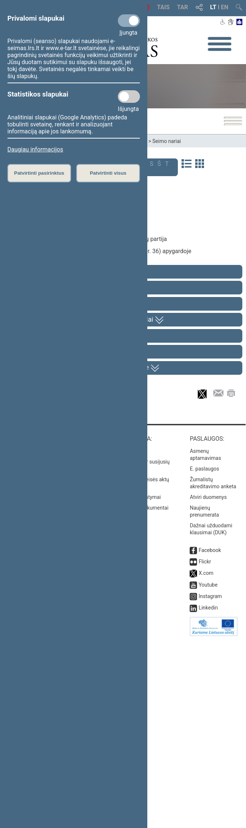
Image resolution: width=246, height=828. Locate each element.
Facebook (209, 738)
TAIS (163, 7)
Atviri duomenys (208, 685)
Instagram (210, 784)
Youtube (207, 773)
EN (224, 7)
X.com (205, 761)
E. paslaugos (204, 657)
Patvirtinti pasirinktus (39, 173)
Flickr (204, 749)
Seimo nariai (166, 141)
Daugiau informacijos (35, 149)
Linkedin (208, 796)
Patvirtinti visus (108, 173)
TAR (182, 7)
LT (213, 7)
